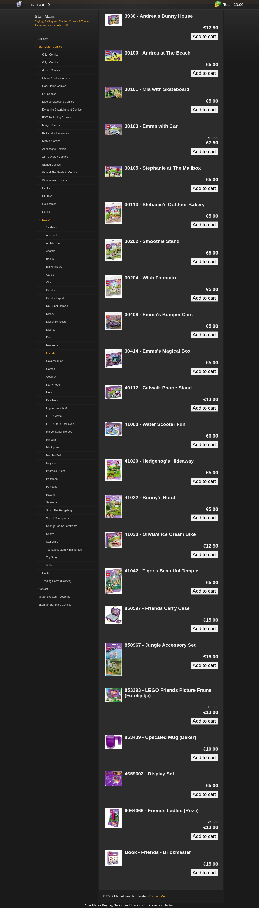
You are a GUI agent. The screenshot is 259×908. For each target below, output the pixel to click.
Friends (50, 353)
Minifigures (52, 447)
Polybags (51, 486)
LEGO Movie (54, 415)
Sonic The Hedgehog (59, 510)
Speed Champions (57, 518)
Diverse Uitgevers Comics (58, 101)
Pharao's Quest (55, 471)
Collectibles (49, 203)
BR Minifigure (54, 266)
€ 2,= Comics (50, 62)
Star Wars (52, 541)
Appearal (51, 235)
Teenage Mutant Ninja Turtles (64, 549)
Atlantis (50, 250)
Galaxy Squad (54, 360)
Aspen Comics (51, 70)
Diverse (50, 329)
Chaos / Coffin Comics (56, 78)
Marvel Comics (51, 140)
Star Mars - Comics (50, 46)
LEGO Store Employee (60, 423)
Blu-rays (47, 195)
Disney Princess (56, 321)
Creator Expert (55, 298)
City (48, 282)
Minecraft (51, 439)
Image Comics (51, 125)
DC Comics (49, 93)
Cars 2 (50, 274)
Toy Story (51, 557)
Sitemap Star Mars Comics (54, 604)
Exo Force (52, 345)
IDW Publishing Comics (56, 117)
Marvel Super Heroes (59, 431)
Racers (50, 494)
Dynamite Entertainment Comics (62, 109)
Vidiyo (49, 565)
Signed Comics (51, 164)
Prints (45, 573)
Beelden (47, 188)
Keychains (52, 400)
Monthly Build (54, 455)
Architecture (53, 243)
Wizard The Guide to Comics (59, 172)
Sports (50, 533)
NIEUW (43, 38)
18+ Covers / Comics (55, 156)
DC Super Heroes (57, 305)
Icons (49, 392)
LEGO (46, 219)
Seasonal (51, 502)
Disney (50, 313)
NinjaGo (51, 463)
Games (50, 368)
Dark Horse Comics (54, 85)
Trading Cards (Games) (56, 581)
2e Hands (52, 227)
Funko (46, 211)
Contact (43, 588)
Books (50, 258)
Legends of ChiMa (57, 408)
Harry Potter (53, 384)
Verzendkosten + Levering (54, 596)
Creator (50, 290)
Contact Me (156, 896)
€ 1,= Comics (50, 54)
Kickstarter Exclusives (55, 133)
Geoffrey (51, 376)
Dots (49, 337)
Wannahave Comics (54, 180)
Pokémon (52, 478)
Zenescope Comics (54, 148)
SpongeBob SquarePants (61, 526)
